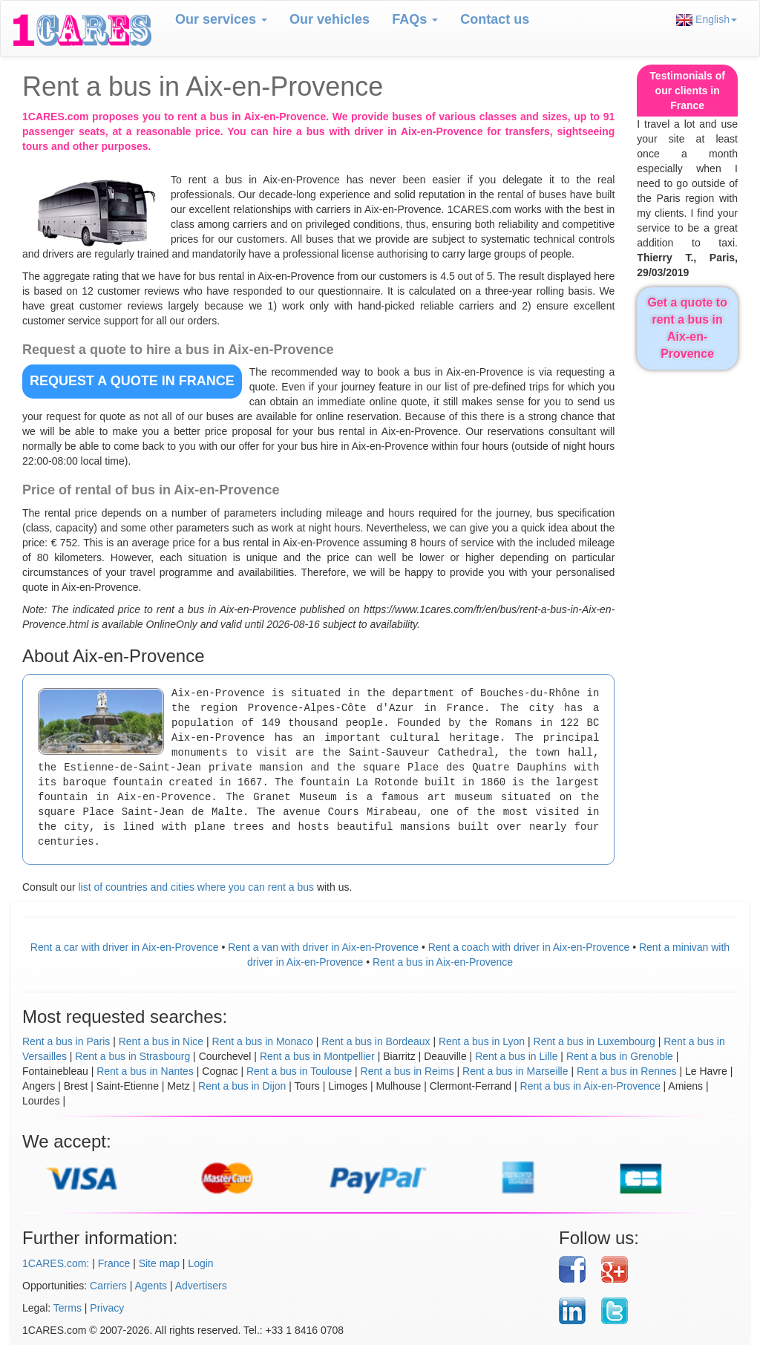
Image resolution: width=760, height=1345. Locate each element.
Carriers (108, 1286)
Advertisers (201, 1286)
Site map (159, 1263)
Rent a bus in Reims (407, 1071)
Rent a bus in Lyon (482, 1041)
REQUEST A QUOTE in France (132, 380)
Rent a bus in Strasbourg (132, 1056)
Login (200, 1263)
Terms (67, 1308)
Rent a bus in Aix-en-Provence (443, 962)
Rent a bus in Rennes (627, 1071)
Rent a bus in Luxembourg (594, 1041)
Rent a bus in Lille (516, 1056)
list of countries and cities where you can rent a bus (196, 887)
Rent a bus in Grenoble (619, 1056)
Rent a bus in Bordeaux (375, 1041)
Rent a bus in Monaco (262, 1041)
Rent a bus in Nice (161, 1041)
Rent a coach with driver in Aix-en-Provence (529, 947)
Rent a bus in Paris (66, 1041)
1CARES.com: (55, 1263)
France (114, 1263)
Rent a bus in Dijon (242, 1086)
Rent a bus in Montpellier (317, 1056)
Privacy (107, 1308)
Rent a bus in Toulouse (299, 1071)
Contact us (494, 19)
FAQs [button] (415, 19)
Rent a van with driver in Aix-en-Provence (323, 947)
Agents (151, 1286)
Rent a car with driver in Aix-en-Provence (124, 947)
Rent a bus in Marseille (515, 1071)
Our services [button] (221, 19)
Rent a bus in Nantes (145, 1071)
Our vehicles (329, 19)
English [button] (706, 19)
